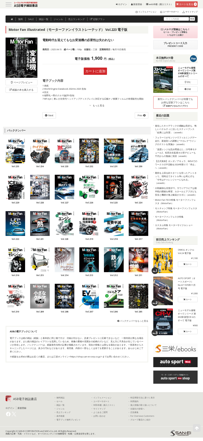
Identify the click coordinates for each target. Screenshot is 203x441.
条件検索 (60, 416)
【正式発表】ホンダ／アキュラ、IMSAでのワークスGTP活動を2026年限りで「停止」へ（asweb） (176, 164)
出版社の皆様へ (137, 408)
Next (50, 115)
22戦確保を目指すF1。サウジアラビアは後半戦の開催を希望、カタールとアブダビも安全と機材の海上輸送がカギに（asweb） (176, 191)
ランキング (76, 19)
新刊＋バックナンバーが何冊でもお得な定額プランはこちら (175, 102)
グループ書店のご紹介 (140, 419)
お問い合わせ (99, 416)
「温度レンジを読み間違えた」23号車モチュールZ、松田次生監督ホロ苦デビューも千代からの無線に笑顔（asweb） (176, 153)
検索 (192, 18)
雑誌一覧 (60, 405)
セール (59, 401)
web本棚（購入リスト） (159, 4)
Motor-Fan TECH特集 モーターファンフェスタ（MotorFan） (175, 201)
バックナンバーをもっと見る (132, 320)
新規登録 (136, 4)
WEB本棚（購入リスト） (104, 405)
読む (187, 82)
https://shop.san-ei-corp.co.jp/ (85, 356)
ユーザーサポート (168, 11)
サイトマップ (189, 11)
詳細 (188, 89)
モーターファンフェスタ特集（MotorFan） (169, 218)
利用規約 (134, 401)
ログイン (121, 4)
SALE (31, 19)
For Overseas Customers (142, 416)
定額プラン (97, 19)
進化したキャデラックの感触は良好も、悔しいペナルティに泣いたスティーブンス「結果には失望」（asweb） (176, 129)
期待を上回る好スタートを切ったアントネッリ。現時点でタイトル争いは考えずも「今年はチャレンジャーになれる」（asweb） (176, 178)
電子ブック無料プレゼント (68, 419)
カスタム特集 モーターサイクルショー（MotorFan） (174, 227)
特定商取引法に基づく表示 (142, 397)
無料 (20, 19)
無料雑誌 (60, 397)
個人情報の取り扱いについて (143, 405)
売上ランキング (63, 412)
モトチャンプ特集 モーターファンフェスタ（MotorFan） (176, 210)
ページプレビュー (21, 82)
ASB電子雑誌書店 (25, 399)
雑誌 (43, 19)
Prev (139, 115)
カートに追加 (95, 71)
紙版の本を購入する (21, 89)
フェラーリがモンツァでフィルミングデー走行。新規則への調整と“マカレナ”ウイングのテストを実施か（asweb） (176, 141)
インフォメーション (144, 11)
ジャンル (58, 19)
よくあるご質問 (100, 412)
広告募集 (134, 412)
